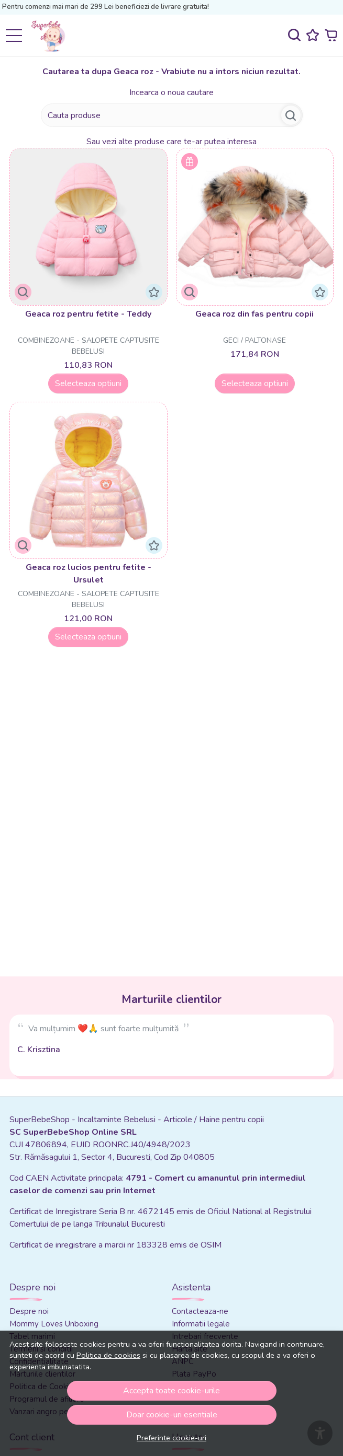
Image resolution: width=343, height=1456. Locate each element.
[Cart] (331, 35)
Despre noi (29, 1311)
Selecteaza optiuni (88, 383)
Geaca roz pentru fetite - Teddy (88, 314)
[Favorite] (312, 35)
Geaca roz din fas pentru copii (254, 314)
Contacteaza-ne (200, 1311)
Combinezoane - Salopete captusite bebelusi (88, 345)
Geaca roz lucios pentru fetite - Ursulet (88, 574)
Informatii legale (201, 1324)
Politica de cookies (108, 1355)
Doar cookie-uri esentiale (171, 1414)
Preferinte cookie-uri (171, 1437)
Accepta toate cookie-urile (171, 1390)
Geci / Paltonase (254, 340)
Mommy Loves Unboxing (53, 1324)
